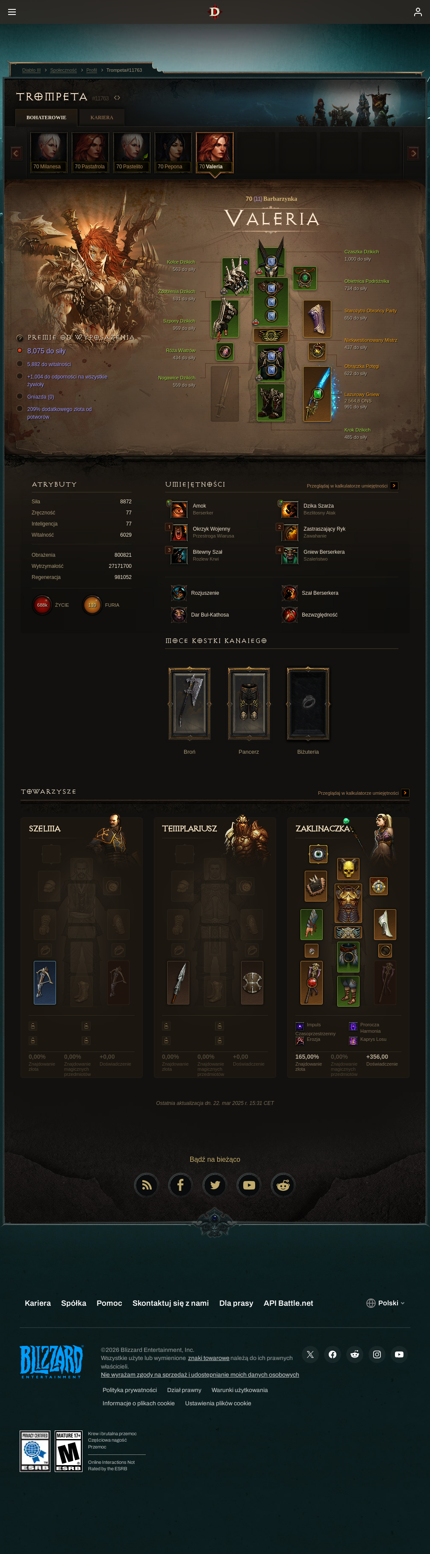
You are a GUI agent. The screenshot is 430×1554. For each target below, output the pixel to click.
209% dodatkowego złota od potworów (55, 412)
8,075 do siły (42, 351)
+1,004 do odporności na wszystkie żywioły (63, 380)
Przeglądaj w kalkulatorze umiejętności (352, 486)
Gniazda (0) (36, 397)
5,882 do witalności (45, 364)
